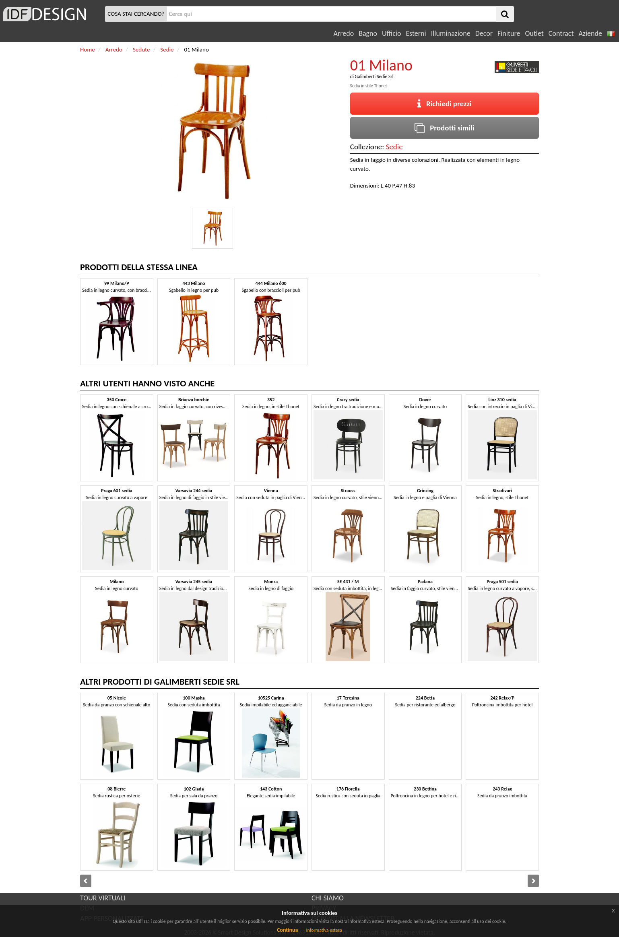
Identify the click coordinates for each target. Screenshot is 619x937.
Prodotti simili (444, 127)
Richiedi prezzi (444, 103)
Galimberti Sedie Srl (374, 76)
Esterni (416, 33)
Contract (561, 33)
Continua (287, 930)
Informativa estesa (324, 930)
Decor (484, 33)
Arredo (344, 33)
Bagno (368, 33)
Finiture (508, 33)
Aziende (590, 33)
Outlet (534, 33)
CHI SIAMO (328, 898)
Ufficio (391, 33)
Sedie (394, 146)
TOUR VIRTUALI (102, 898)
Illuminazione (450, 33)
